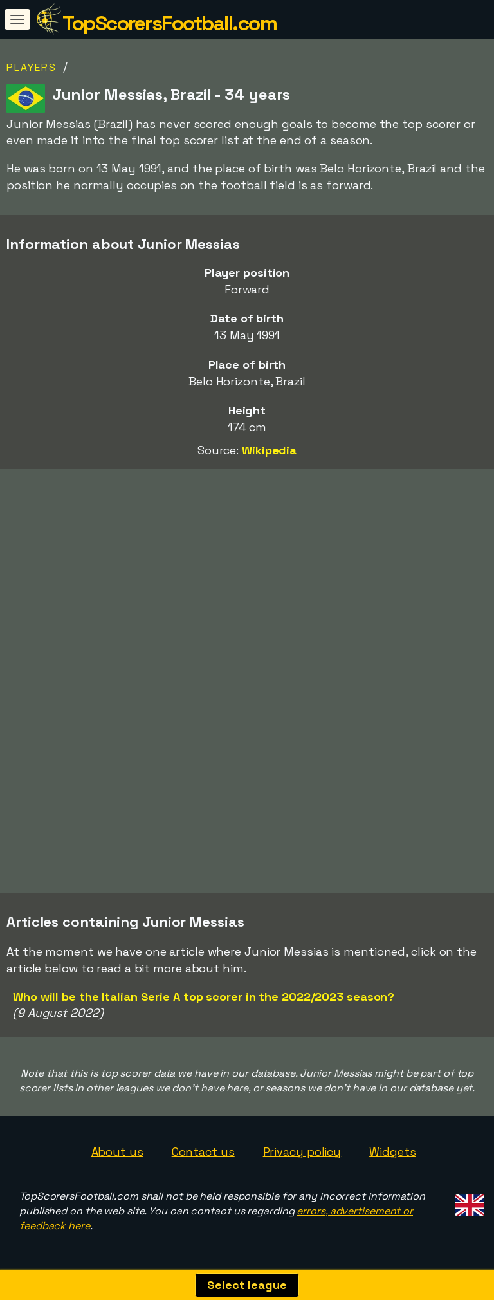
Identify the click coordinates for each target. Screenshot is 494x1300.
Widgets (392, 1151)
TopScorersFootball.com (169, 23)
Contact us (203, 1151)
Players (31, 67)
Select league (247, 1284)
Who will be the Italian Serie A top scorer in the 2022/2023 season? (203, 996)
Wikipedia (269, 450)
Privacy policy (302, 1151)
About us (117, 1151)
